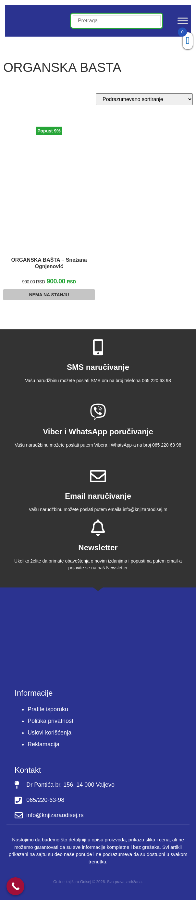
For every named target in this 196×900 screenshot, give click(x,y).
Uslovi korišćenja (49, 732)
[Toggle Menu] (183, 20)
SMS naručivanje (98, 367)
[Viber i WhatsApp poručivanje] (98, 412)
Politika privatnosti (51, 721)
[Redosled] (144, 99)
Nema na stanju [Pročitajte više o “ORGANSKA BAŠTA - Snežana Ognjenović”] (49, 294)
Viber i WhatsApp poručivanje (98, 431)
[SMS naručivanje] (98, 347)
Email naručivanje (98, 496)
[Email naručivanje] (98, 476)
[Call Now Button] (15, 886)
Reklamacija (43, 744)
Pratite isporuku (48, 709)
